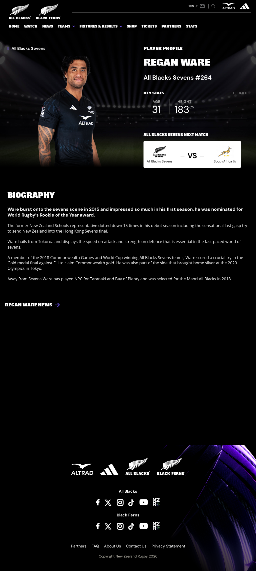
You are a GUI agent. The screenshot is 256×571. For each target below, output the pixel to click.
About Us (112, 546)
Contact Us (136, 546)
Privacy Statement (168, 546)
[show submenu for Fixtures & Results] (121, 27)
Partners (78, 546)
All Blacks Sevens (27, 49)
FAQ (95, 546)
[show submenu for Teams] (74, 27)
